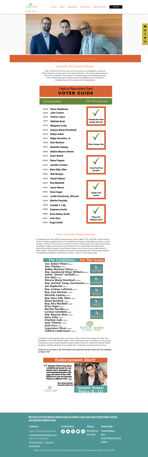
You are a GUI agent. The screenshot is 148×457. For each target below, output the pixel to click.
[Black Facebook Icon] (145, 34)
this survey (78, 71)
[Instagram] (73, 431)
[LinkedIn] (145, 30)
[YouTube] (145, 26)
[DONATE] (115, 7)
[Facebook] (63, 431)
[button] (72, 6)
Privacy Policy (36, 442)
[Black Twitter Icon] (145, 38)
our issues (75, 80)
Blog (103, 434)
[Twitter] (68, 431)
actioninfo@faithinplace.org (43, 435)
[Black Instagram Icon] (145, 41)
